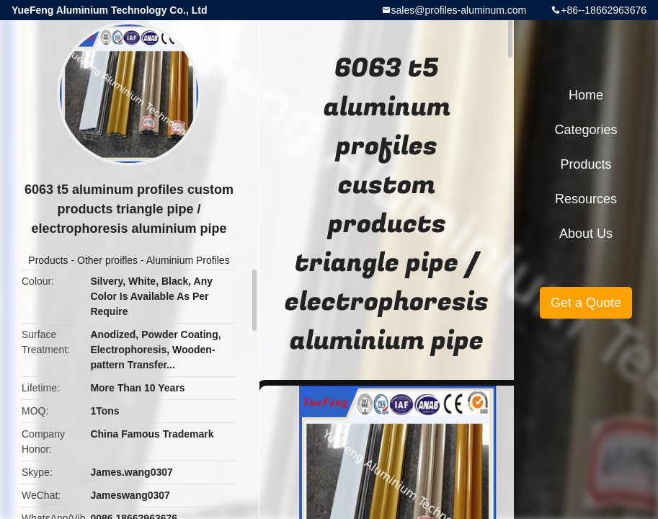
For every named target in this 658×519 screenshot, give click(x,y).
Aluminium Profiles (188, 260)
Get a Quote (586, 303)
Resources (586, 199)
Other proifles (107, 260)
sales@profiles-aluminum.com (459, 10)
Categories (585, 130)
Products (48, 260)
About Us (586, 233)
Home (586, 95)
